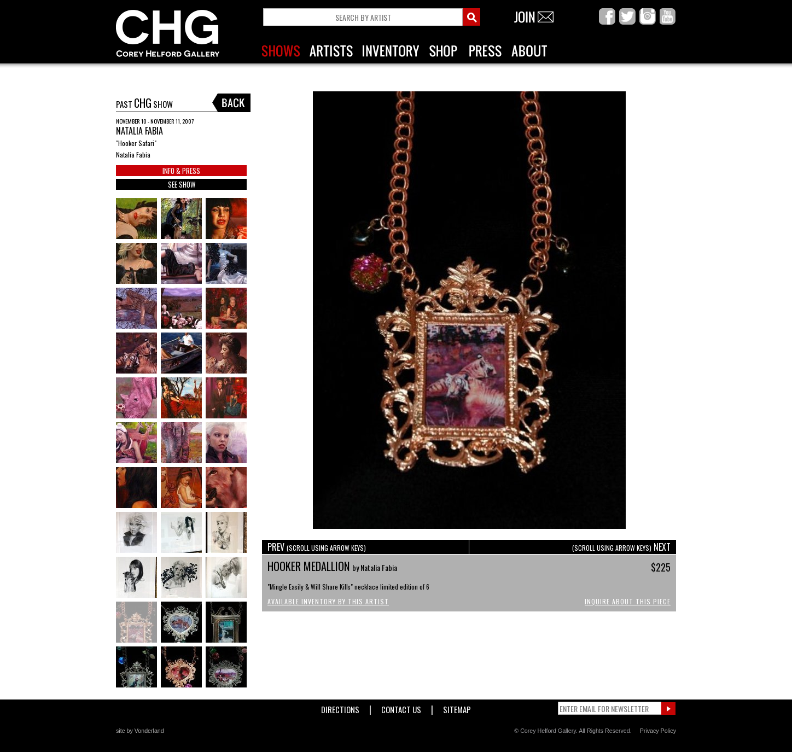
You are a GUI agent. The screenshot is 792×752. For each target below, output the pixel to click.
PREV (316, 546)
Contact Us (401, 707)
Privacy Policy (658, 730)
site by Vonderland (140, 730)
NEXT (621, 546)
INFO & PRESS (181, 170)
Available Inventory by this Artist (328, 601)
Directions (340, 707)
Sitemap (457, 707)
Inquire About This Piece (628, 601)
